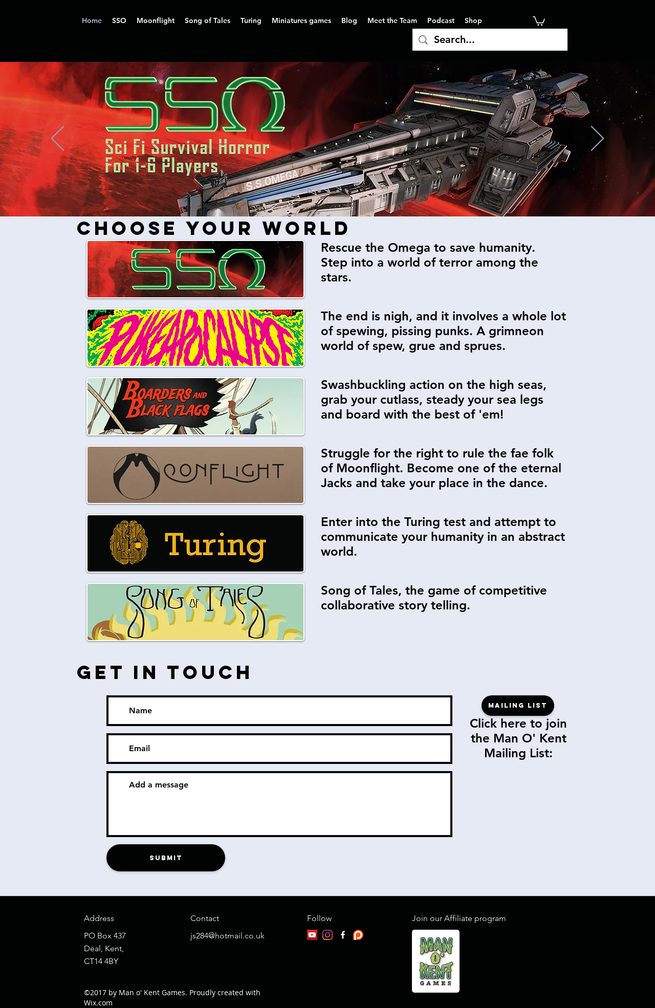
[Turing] (337, 190)
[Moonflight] (319, 190)
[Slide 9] (346, 190)
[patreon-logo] (358, 935)
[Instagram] (327, 935)
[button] (539, 20)
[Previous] (57, 139)
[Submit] (165, 857)
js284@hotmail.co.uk (227, 935)
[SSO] (309, 191)
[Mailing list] (518, 705)
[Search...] (490, 40)
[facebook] (343, 935)
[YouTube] (312, 935)
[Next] (597, 139)
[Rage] (328, 190)
